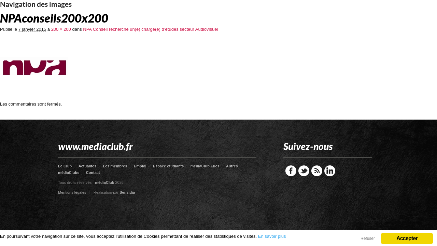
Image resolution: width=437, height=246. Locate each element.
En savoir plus (272, 236)
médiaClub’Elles (205, 166)
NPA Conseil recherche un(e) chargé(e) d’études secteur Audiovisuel (150, 29)
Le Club (65, 166)
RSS (316, 170)
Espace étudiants (168, 166)
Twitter (303, 170)
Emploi (140, 166)
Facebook (290, 170)
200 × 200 (61, 29)
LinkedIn (329, 170)
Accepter (407, 238)
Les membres (115, 166)
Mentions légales (72, 192)
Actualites (88, 166)
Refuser (368, 238)
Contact (93, 172)
